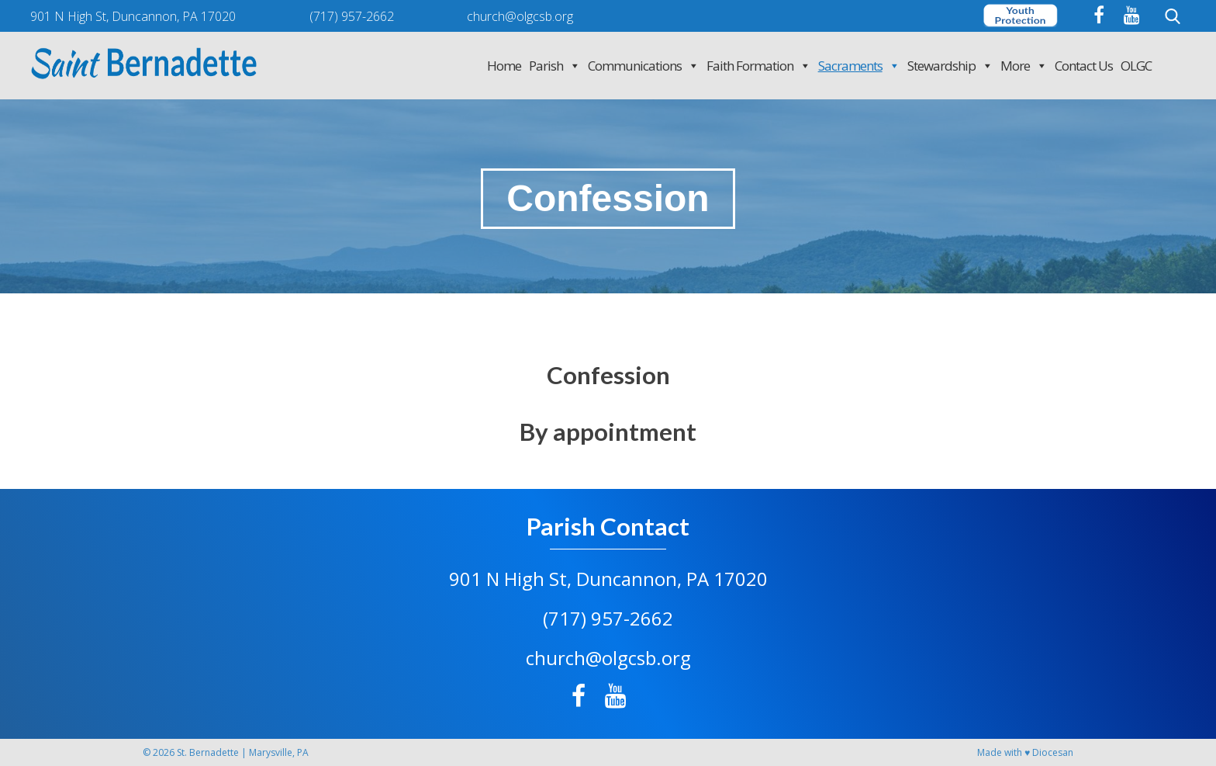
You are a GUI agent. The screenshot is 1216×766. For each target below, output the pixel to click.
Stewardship (950, 66)
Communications (643, 66)
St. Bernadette (208, 752)
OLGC (1136, 66)
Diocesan (1052, 752)
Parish (554, 66)
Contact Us (1084, 66)
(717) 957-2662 (608, 618)
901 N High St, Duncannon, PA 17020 (608, 578)
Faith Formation (758, 66)
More (1023, 66)
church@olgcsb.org (608, 658)
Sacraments (859, 66)
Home (504, 66)
